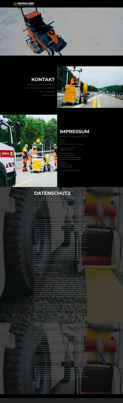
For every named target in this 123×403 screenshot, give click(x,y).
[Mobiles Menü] (108, 4)
